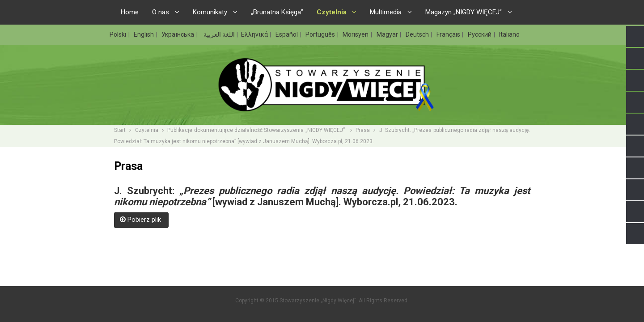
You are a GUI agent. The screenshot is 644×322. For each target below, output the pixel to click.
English (144, 34)
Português (320, 34)
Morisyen (356, 34)
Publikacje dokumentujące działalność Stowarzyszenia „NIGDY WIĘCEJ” (256, 130)
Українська (178, 34)
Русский (480, 34)
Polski (118, 34)
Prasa (363, 130)
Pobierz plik (141, 220)
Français (449, 34)
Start (120, 130)
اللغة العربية (218, 34)
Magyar (388, 34)
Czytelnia (146, 130)
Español (287, 34)
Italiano (509, 34)
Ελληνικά (255, 34)
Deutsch (418, 34)
